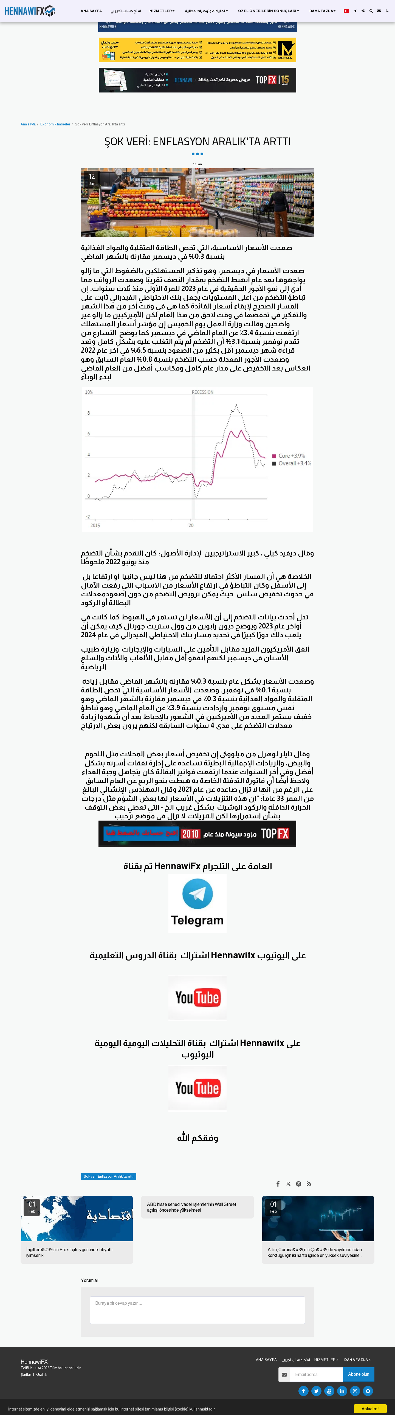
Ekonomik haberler (55, 124)
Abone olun (358, 1374)
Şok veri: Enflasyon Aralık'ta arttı (109, 1176)
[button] (162, 11)
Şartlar (26, 1374)
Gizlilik (41, 1374)
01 (32, 1207)
